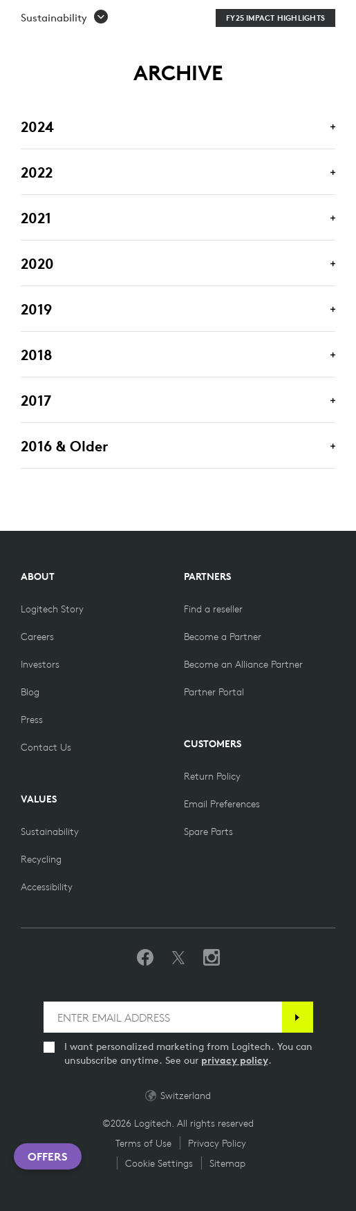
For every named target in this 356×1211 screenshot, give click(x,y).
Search (213, 19)
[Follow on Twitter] (178, 958)
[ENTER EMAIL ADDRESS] (163, 1017)
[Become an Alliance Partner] (243, 664)
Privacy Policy (217, 1143)
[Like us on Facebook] (145, 958)
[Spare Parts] (208, 831)
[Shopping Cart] (307, 19)
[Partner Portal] (214, 692)
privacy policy (234, 1060)
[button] (65, 53)
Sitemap (227, 1163)
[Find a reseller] (213, 609)
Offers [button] (48, 1156)
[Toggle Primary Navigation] (339, 16)
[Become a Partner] (222, 636)
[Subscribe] (297, 1017)
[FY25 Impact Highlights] (275, 53)
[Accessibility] (47, 887)
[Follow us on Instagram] (211, 958)
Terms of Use (143, 1143)
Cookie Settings (159, 1163)
